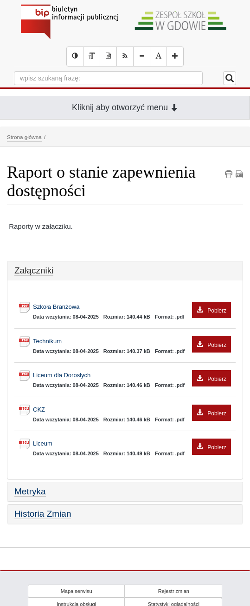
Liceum (132, 444)
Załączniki (33, 270)
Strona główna (24, 137)
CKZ (132, 410)
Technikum (132, 341)
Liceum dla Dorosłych (132, 375)
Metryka (30, 491)
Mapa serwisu (76, 591)
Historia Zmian (42, 514)
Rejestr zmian (173, 591)
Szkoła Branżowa (132, 307)
